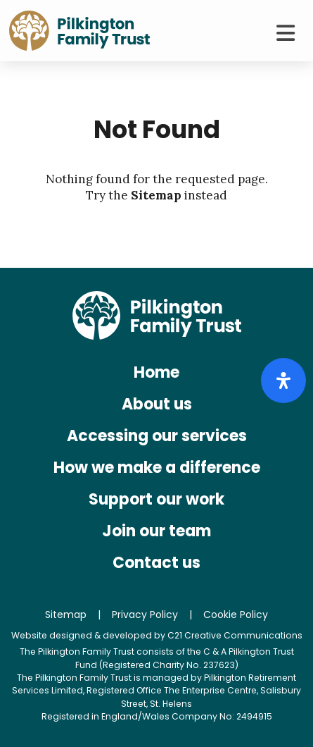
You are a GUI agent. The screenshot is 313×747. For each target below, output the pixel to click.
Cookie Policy (235, 614)
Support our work (156, 499)
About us (157, 404)
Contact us (156, 563)
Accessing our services (157, 436)
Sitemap (156, 195)
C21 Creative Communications (234, 635)
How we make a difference (156, 468)
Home (156, 372)
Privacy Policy (145, 614)
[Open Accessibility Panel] (283, 380)
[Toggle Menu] (285, 33)
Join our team (156, 531)
